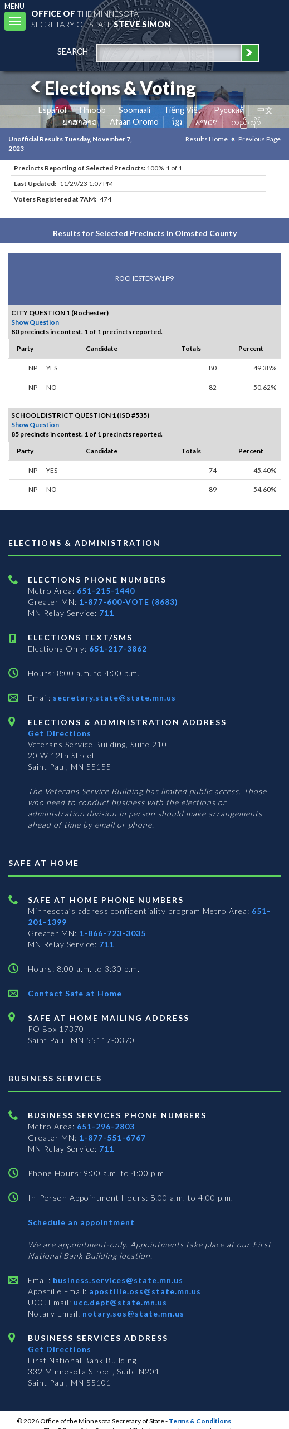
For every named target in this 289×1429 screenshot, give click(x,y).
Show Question (35, 322)
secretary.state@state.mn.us (113, 697)
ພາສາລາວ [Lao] (79, 121)
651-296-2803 (106, 1126)
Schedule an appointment (81, 1222)
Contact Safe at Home (75, 993)
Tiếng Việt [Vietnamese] (182, 110)
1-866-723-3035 (112, 933)
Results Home (206, 139)
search (72, 51)
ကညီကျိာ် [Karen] (246, 121)
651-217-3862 (118, 648)
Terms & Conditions (200, 1421)
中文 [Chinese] (265, 110)
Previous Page (259, 139)
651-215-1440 (106, 590)
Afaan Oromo (134, 121)
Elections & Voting (111, 88)
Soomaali (134, 110)
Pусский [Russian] (229, 110)
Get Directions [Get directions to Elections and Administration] (59, 733)
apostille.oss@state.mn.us (144, 1291)
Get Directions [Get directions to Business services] (59, 1349)
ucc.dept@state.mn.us (119, 1302)
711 (106, 613)
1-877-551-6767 (112, 1137)
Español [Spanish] (52, 110)
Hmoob (93, 110)
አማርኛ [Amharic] (206, 121)
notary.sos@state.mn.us (132, 1313)
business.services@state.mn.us (117, 1280)
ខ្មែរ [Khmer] (177, 121)
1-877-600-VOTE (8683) (128, 601)
